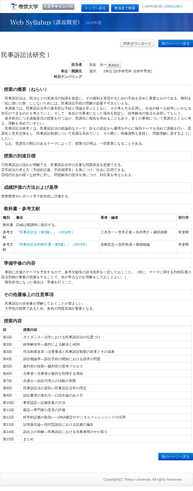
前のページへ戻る (176, 43)
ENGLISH (173, 6)
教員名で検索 (124, 8)
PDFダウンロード (137, 43)
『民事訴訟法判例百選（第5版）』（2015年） (52, 244)
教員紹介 (114, 65)
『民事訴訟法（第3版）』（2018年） (45, 232)
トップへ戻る (95, 8)
